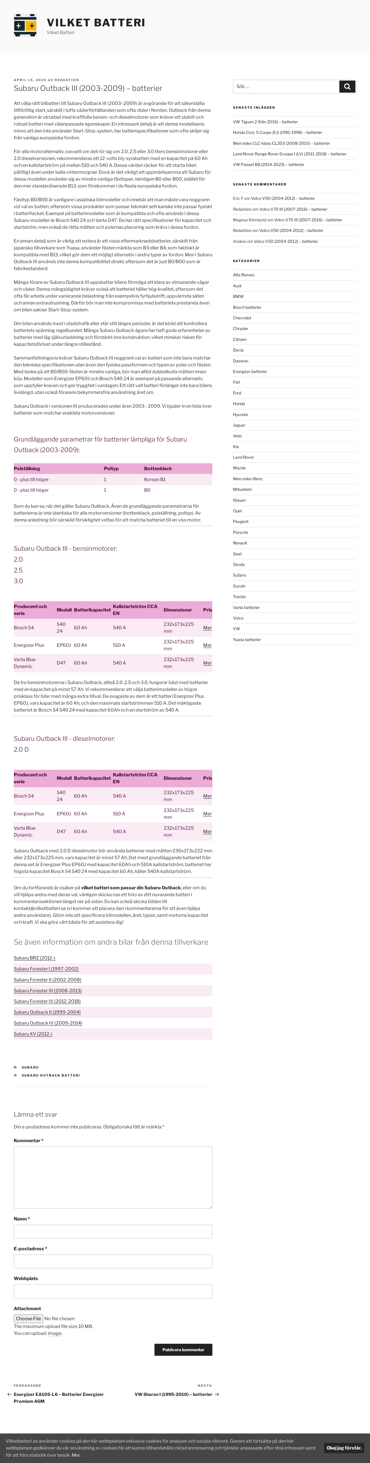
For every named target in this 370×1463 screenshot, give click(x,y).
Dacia (238, 349)
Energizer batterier (250, 371)
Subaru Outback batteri (51, 1075)
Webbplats (26, 1278)
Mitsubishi (242, 489)
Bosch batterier (247, 307)
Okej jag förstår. (344, 1448)
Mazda (239, 467)
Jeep (237, 435)
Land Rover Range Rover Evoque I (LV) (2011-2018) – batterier (289, 153)
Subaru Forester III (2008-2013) (48, 990)
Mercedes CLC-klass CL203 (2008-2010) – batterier (281, 143)
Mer (207, 627)
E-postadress (30, 1248)
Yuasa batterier (247, 639)
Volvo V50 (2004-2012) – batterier (283, 198)
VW (236, 628)
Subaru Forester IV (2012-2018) (47, 1001)
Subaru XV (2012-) (33, 1034)
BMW (238, 296)
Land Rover (243, 457)
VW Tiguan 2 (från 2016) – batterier (265, 121)
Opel (237, 510)
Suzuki (239, 585)
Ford (237, 392)
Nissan (239, 500)
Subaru (30, 1067)
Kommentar (29, 1140)
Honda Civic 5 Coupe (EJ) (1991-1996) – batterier (277, 132)
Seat (237, 553)
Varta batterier (246, 607)
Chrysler (240, 328)
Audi (237, 285)
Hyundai (240, 414)
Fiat (236, 382)
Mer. (89, 1455)
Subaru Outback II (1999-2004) (47, 1012)
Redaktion (67, 80)
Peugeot (240, 521)
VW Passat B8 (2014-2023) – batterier (268, 164)
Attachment (27, 1308)
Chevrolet (242, 317)
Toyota (239, 596)
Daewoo (240, 360)
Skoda (239, 564)
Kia (236, 446)
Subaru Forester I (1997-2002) (46, 969)
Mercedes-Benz (248, 478)
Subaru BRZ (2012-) (34, 958)
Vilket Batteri (96, 22)
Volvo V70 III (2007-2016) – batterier (293, 209)
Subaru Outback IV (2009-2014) (48, 1023)
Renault (240, 542)
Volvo (238, 618)
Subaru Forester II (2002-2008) (47, 980)
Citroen (239, 339)
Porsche (240, 532)
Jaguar (239, 425)
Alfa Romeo (244, 274)
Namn (22, 1219)
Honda (239, 403)
